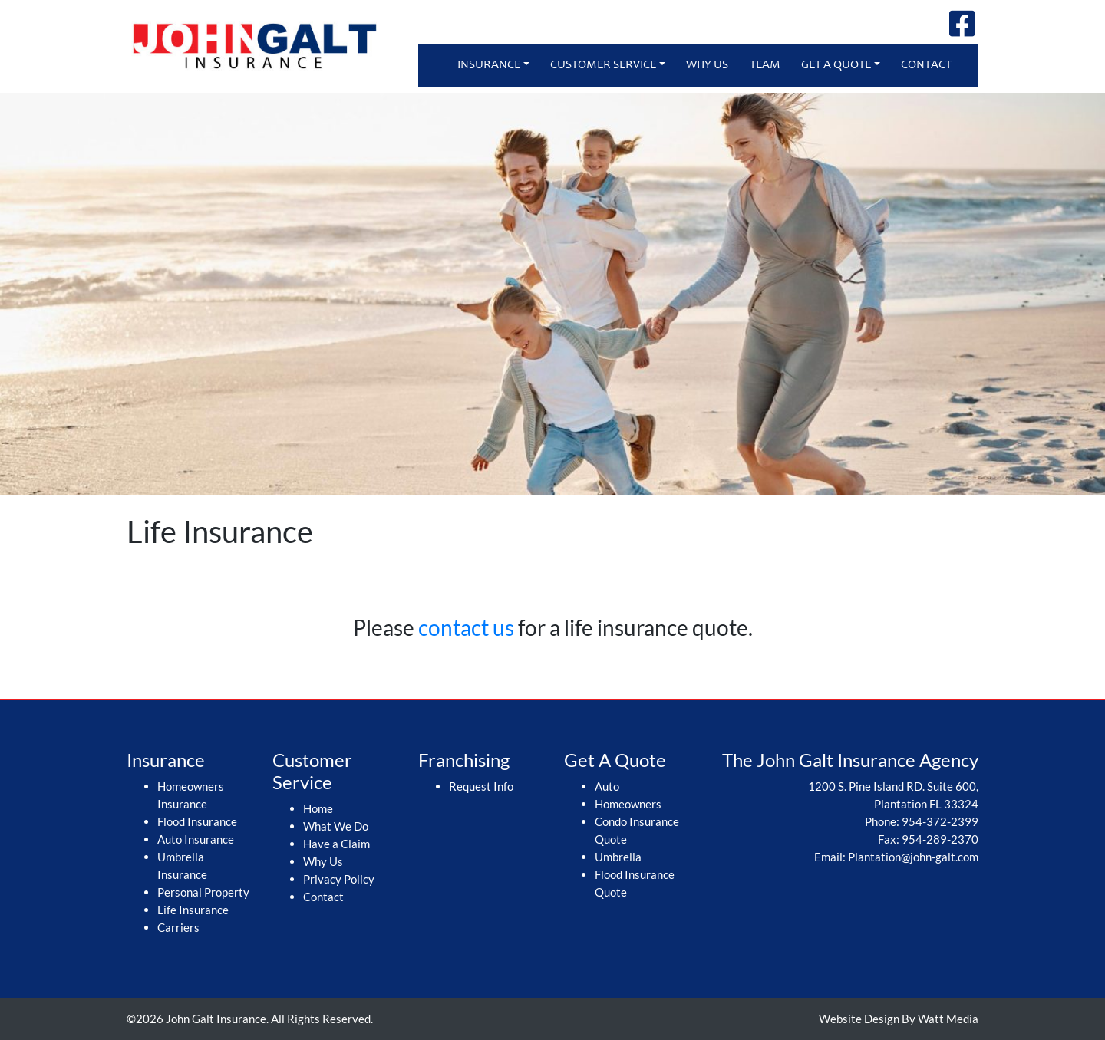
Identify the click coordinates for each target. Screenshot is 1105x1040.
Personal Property (203, 892)
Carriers (178, 927)
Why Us (707, 65)
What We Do (335, 826)
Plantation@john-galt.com (913, 857)
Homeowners (628, 804)
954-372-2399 (940, 821)
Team (765, 65)
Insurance (488, 65)
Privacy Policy (338, 879)
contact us (466, 627)
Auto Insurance (195, 839)
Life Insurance (193, 910)
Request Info (481, 786)
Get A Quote (836, 65)
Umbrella (618, 857)
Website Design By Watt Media (898, 1018)
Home (318, 808)
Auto (607, 786)
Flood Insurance (197, 821)
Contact (926, 65)
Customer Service (603, 65)
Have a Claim (336, 844)
